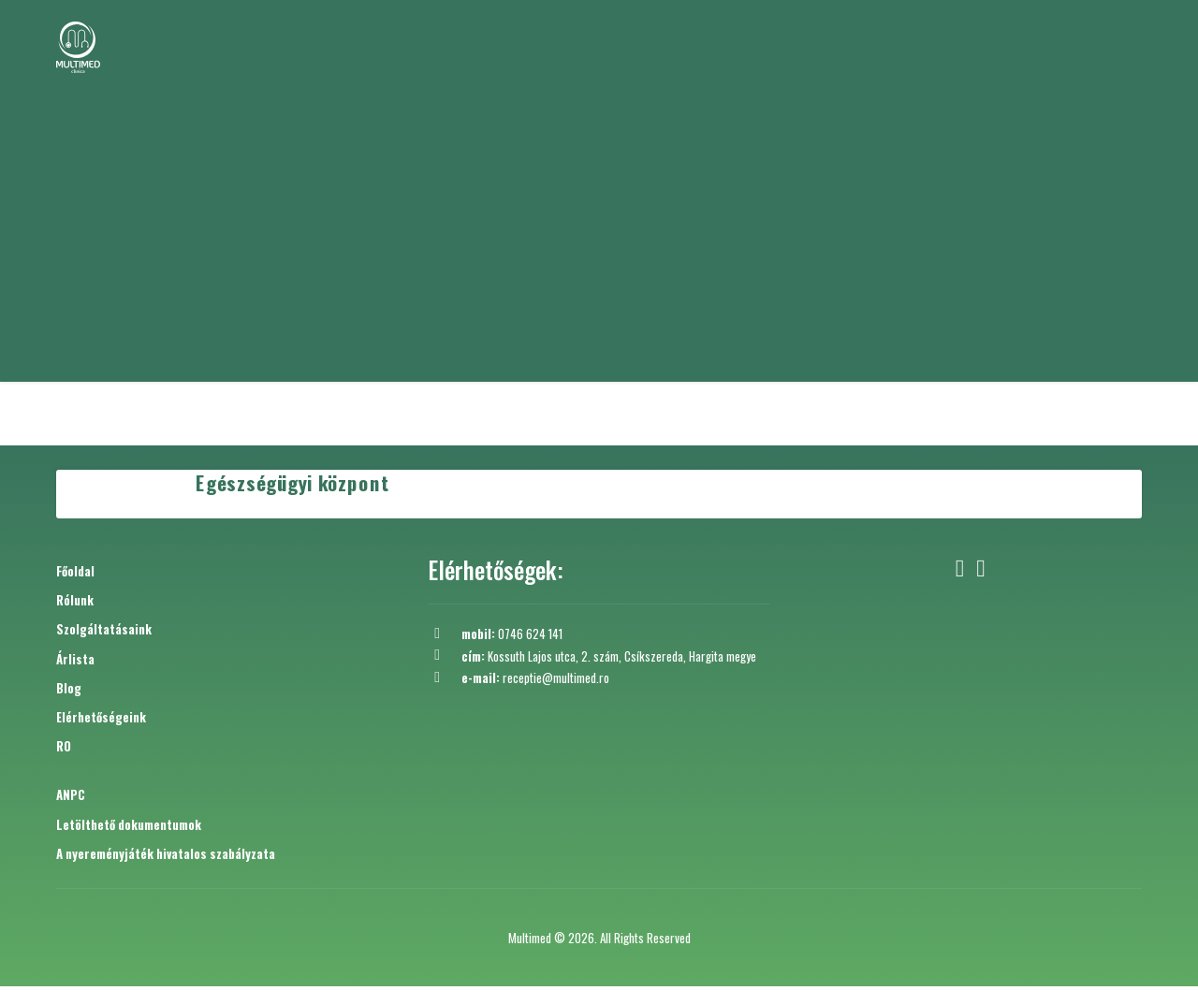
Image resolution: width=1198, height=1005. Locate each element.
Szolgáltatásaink (104, 628)
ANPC (70, 794)
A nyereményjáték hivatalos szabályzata (165, 853)
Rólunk (75, 599)
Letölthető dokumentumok (128, 824)
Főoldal (75, 570)
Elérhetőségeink (101, 716)
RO (63, 745)
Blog (68, 687)
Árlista (75, 658)
